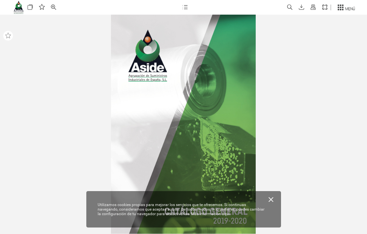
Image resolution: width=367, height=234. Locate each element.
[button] (30, 7)
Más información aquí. (211, 214)
